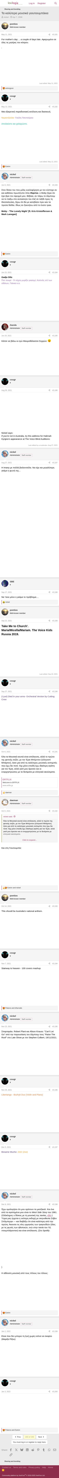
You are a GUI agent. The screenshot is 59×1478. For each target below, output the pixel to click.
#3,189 (55, 621)
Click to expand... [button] (30, 840)
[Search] (55, 3)
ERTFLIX (7, 779)
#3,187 (55, 463)
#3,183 (55, 185)
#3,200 (55, 1392)
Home (50, 1467)
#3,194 (55, 964)
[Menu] (4, 3)
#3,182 (55, 107)
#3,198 (55, 1204)
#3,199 (55, 1331)
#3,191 (55, 752)
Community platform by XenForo (23, 1475)
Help (44, 1467)
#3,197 (55, 1147)
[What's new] (50, 3)
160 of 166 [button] (29, 1437)
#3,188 (55, 592)
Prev (17, 1437)
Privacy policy (34, 1467)
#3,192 (55, 811)
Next (41, 1437)
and (14, 888)
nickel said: (8, 816)
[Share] (49, 34)
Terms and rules (19, 1467)
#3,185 (55, 336)
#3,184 (55, 272)
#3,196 (55, 1090)
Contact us (6, 1467)
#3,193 (55, 906)
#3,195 (55, 1027)
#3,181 (55, 35)
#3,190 (55, 692)
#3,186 (55, 390)
